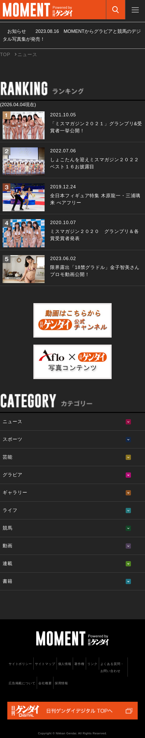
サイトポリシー (20, 664)
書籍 (8, 581)
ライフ (10, 510)
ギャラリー (15, 492)
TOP (5, 54)
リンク (92, 664)
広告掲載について (22, 683)
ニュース (12, 421)
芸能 (8, 457)
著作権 (79, 664)
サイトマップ (45, 664)
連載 (8, 563)
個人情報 (65, 664)
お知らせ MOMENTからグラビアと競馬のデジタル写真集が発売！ (72, 35)
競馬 (8, 528)
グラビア (12, 474)
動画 (8, 545)
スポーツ (12, 439)
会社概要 (45, 683)
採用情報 (61, 683)
